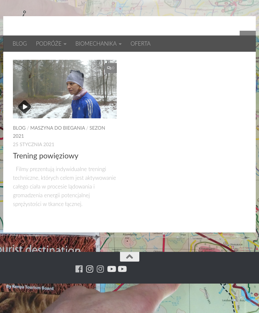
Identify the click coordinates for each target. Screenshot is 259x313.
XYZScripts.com (152, 309)
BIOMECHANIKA (96, 43)
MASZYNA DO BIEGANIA (57, 149)
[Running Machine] (79, 290)
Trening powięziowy (45, 176)
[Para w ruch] (90, 290)
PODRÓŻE (48, 43)
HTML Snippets (106, 309)
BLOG (20, 43)
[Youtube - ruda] (111, 290)
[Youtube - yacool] (122, 290)
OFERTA (141, 43)
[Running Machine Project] (100, 290)
